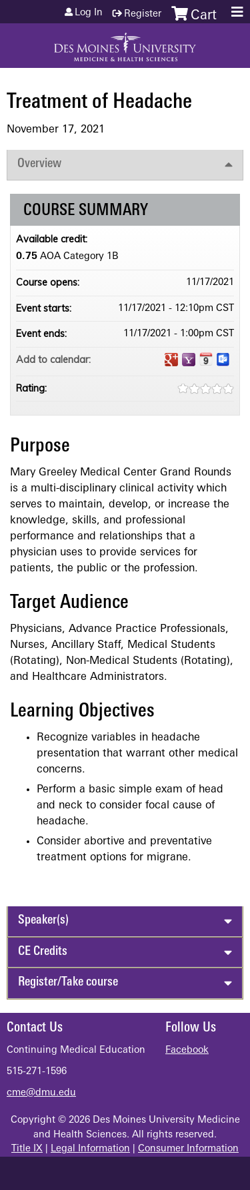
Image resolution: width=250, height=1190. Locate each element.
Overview (39, 164)
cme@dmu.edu (41, 1093)
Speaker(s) (43, 920)
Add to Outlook (223, 359)
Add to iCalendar (206, 359)
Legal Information (90, 1149)
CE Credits (42, 952)
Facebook (187, 1050)
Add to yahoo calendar (188, 359)
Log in (89, 13)
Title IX (27, 1149)
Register (142, 14)
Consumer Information (188, 1149)
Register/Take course (68, 982)
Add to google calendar (171, 359)
